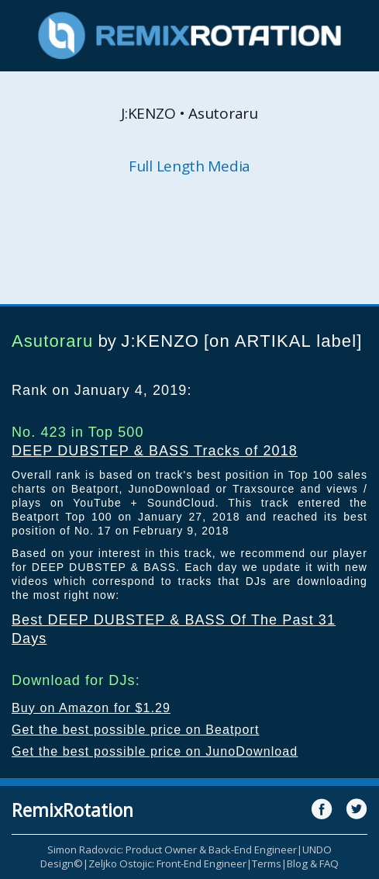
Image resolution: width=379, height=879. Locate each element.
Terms (266, 863)
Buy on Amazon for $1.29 (91, 708)
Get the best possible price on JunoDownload (155, 751)
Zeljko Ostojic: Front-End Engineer (167, 863)
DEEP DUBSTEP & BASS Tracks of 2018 (155, 451)
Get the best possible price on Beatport (136, 729)
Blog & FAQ (313, 863)
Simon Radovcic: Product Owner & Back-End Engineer (172, 850)
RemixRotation (72, 810)
